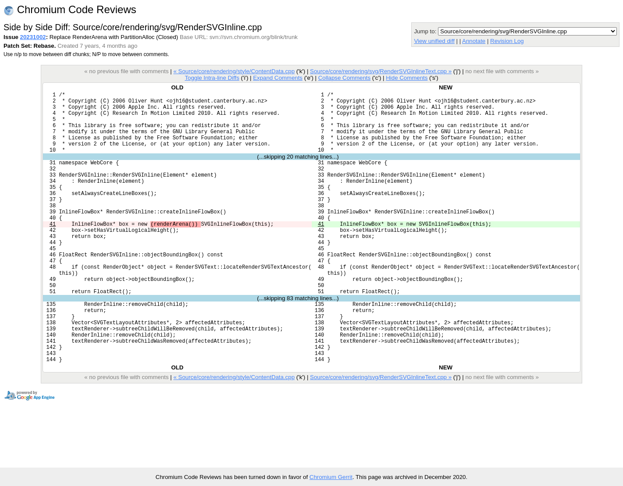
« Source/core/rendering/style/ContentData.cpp (234, 71)
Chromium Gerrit (331, 477)
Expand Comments (278, 77)
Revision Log (507, 41)
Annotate (473, 41)
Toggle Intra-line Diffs (212, 77)
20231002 (33, 37)
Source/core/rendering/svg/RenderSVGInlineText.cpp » (381, 71)
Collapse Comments (344, 77)
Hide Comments (406, 77)
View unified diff (434, 41)
